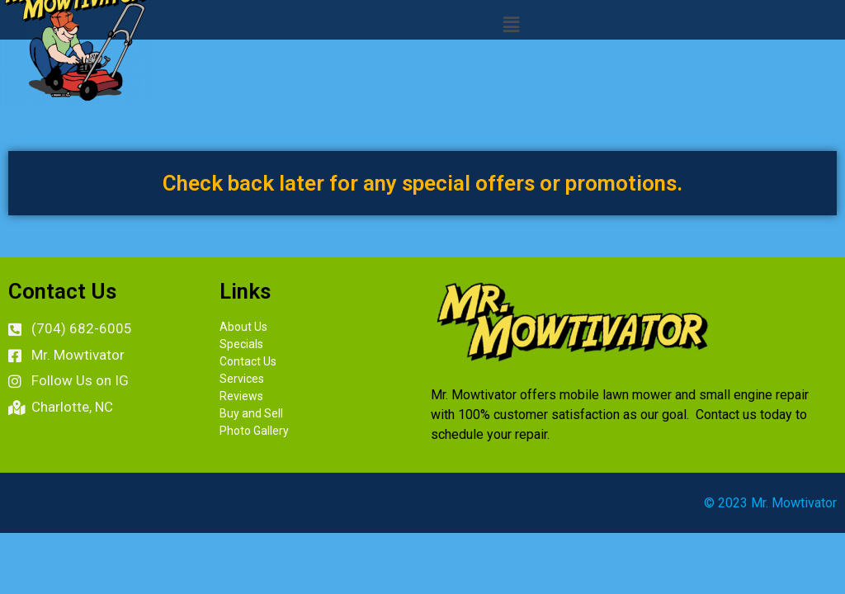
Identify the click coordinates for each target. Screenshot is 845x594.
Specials (241, 344)
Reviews (241, 396)
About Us (243, 326)
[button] (511, 24)
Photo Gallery (254, 430)
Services (242, 378)
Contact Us (248, 361)
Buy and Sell (251, 413)
